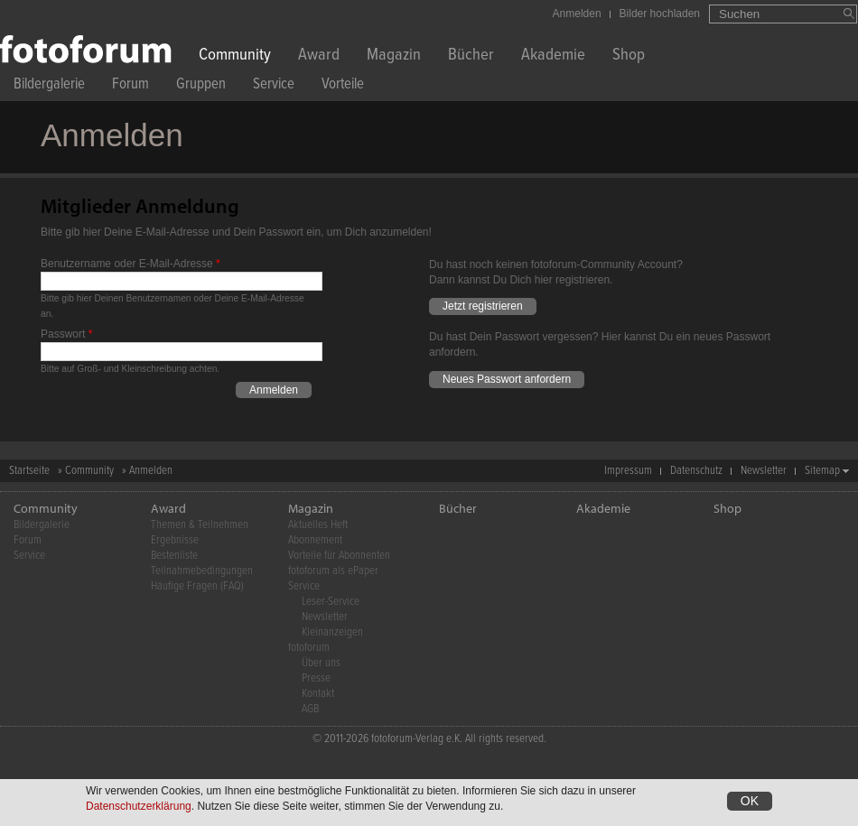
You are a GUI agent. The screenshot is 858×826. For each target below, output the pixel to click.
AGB (310, 709)
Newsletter (764, 470)
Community (235, 56)
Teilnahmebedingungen (202, 571)
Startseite (29, 470)
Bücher (471, 56)
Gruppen (201, 86)
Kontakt (318, 693)
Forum (130, 86)
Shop (628, 56)
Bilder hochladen (660, 13)
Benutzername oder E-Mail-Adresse (130, 263)
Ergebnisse (175, 540)
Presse (316, 678)
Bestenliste (174, 555)
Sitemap (822, 470)
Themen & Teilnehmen (199, 525)
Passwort (66, 334)
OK (750, 801)
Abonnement (315, 540)
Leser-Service (330, 601)
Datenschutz (696, 470)
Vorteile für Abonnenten (339, 555)
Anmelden (577, 13)
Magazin (394, 56)
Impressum (628, 470)
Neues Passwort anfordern (507, 379)
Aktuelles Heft (318, 525)
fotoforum (309, 647)
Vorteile (343, 86)
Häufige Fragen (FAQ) (197, 586)
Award (319, 56)
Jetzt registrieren (483, 306)
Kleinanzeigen (332, 632)
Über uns (321, 663)
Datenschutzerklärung (138, 807)
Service (273, 86)
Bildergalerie (49, 86)
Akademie (553, 56)
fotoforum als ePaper (333, 571)
